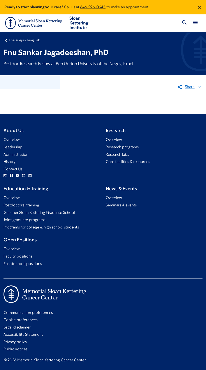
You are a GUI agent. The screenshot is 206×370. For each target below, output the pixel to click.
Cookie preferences (20, 320)
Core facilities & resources (128, 161)
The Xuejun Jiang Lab (24, 40)
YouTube (23, 175)
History (10, 161)
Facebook (11, 175)
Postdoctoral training (21, 205)
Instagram (5, 175)
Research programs (122, 147)
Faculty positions (18, 256)
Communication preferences (28, 312)
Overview (12, 139)
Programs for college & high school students (41, 227)
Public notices (15, 349)
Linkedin (30, 175)
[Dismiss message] (199, 7)
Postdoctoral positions (23, 263)
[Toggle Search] (184, 23)
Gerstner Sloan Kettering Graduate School (39, 212)
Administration (16, 154)
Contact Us (13, 169)
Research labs (117, 154)
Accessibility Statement (23, 334)
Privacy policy (15, 342)
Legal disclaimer (17, 327)
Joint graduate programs (24, 220)
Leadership (13, 147)
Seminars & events (121, 205)
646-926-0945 (93, 7)
